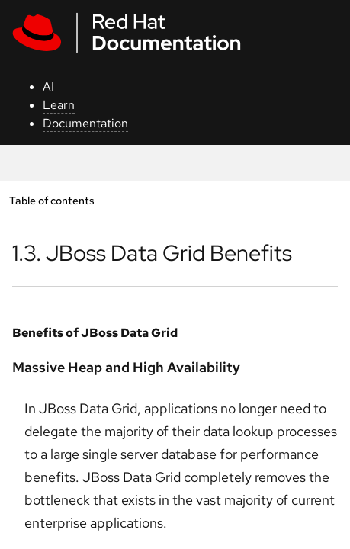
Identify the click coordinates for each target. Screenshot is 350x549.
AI (48, 87)
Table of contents (51, 200)
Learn (59, 105)
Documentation (85, 123)
